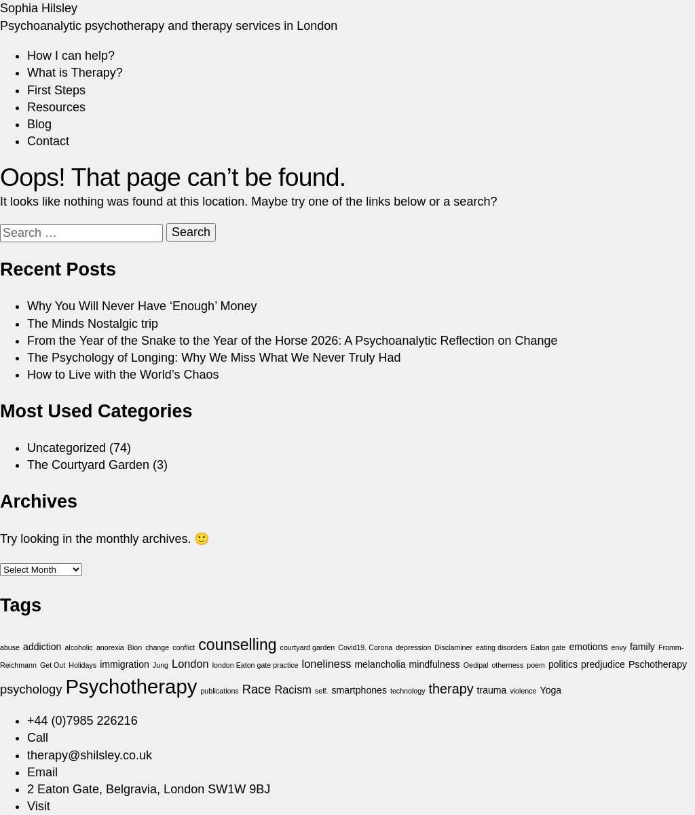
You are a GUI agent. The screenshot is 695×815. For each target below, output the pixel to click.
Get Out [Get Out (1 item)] (52, 665)
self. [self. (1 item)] (321, 691)
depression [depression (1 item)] (413, 647)
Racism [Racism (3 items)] (293, 689)
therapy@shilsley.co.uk (89, 755)
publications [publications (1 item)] (219, 691)
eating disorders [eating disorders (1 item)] (501, 647)
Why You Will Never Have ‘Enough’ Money (142, 306)
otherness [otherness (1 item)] (507, 665)
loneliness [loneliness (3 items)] (327, 664)
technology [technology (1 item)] (408, 691)
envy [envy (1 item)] (619, 647)
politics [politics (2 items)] (563, 664)
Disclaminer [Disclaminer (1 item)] (453, 647)
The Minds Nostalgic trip (92, 323)
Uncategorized (66, 448)
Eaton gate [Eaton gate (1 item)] (548, 647)
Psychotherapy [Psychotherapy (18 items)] (131, 686)
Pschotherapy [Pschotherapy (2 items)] (657, 664)
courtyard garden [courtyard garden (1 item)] (307, 647)
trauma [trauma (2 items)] (492, 690)
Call (37, 737)
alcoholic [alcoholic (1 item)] (78, 647)
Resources (56, 107)
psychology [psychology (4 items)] (31, 689)
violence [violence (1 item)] (523, 691)
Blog (39, 124)
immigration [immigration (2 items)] (124, 664)
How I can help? (71, 55)
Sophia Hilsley (38, 8)
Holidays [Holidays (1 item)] (82, 665)
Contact (48, 141)
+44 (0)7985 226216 (82, 720)
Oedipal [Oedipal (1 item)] (476, 665)
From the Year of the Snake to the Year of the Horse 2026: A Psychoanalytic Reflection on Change (292, 340)
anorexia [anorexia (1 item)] (110, 647)
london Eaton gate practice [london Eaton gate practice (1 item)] (255, 665)
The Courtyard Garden (88, 465)
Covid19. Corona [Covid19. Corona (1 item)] (365, 647)
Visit (38, 806)
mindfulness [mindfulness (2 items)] (434, 664)
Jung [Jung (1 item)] (160, 665)
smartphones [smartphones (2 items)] (359, 690)
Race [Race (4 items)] (256, 689)
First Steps (56, 90)
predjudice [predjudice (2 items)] (603, 664)
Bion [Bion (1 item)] (135, 647)
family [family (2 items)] (642, 646)
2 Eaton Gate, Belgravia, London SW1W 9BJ (148, 789)
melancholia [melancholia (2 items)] (379, 664)
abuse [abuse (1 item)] (10, 647)
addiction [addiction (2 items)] (42, 646)
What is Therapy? (75, 72)
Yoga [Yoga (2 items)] (551, 690)
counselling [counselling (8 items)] (237, 644)
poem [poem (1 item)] (536, 665)
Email (42, 772)
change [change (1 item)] (157, 647)
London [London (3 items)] (190, 664)
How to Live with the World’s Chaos (123, 374)
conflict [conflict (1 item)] (183, 647)
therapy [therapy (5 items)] (451, 688)
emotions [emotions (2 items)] (588, 646)
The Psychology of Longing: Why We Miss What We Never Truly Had (214, 357)
